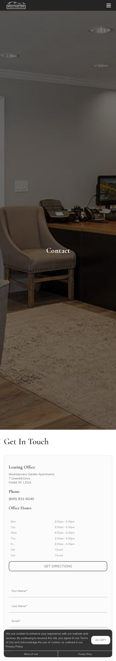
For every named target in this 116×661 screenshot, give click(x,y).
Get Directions (75, 566)
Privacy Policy (85, 654)
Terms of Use (31, 654)
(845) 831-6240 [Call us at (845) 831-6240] (21, 499)
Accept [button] (100, 640)
